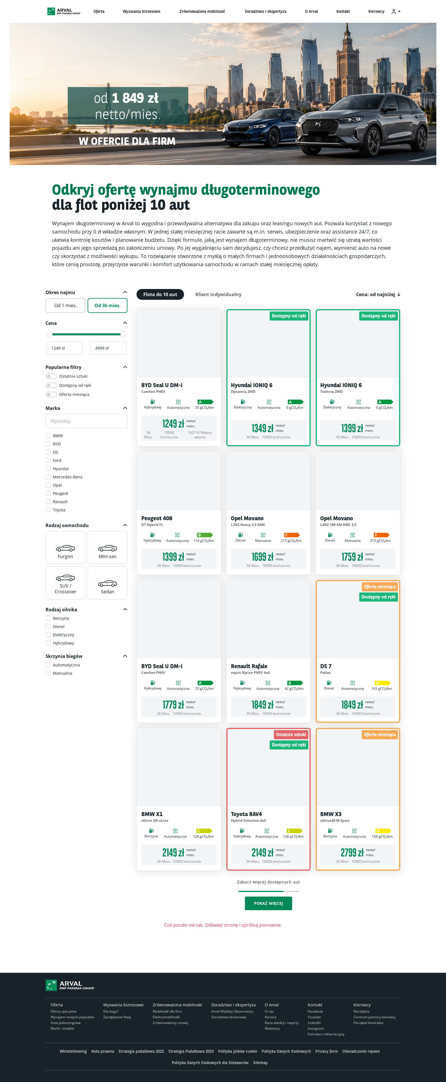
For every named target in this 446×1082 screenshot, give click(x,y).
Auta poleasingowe (66, 1022)
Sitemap (260, 1062)
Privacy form (326, 1051)
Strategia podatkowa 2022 (141, 1051)
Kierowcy (362, 1004)
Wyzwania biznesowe (123, 1004)
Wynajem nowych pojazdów (72, 1017)
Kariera (270, 1017)
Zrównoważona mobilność (177, 1004)
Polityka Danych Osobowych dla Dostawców (210, 1062)
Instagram (316, 1028)
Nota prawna (102, 1051)
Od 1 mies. (65, 305)
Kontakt (315, 1004)
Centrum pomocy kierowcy (375, 1017)
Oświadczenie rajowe (361, 1051)
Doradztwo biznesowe (228, 1017)
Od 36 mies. (107, 305)
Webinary (272, 1028)
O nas (269, 1011)
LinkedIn (314, 1022)
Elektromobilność (166, 1017)
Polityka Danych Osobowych (286, 1051)
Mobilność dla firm (167, 1011)
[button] (86, 292)
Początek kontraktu (369, 1022)
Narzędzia (362, 1011)
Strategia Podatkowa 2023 (191, 1051)
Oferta (57, 1004)
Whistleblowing (73, 1051)
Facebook (315, 1011)
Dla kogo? (111, 1011)
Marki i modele (62, 1028)
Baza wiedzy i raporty (282, 1022)
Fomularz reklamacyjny (326, 1034)
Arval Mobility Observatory (232, 1011)
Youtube (314, 1017)
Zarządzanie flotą (117, 1017)
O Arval (272, 1004)
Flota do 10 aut (160, 294)
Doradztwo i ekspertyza (233, 1004)
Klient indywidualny (218, 294)
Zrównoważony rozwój (170, 1022)
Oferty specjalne (64, 1011)
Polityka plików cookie (237, 1051)
